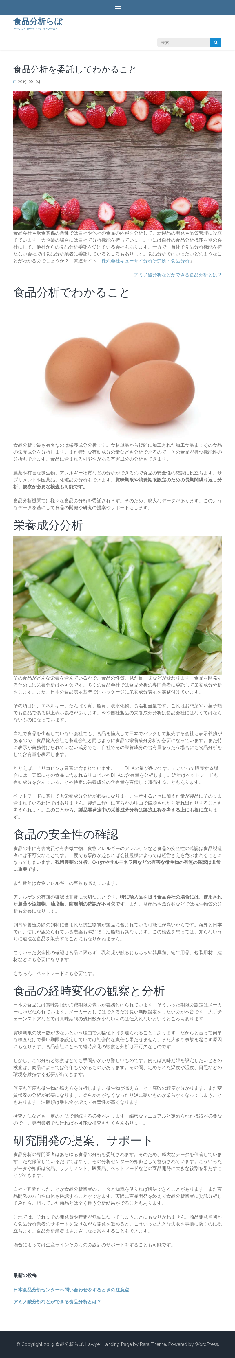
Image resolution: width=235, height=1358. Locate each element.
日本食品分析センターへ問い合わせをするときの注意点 (71, 1290)
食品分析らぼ (38, 21)
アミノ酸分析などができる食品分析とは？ (178, 274)
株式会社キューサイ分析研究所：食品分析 (145, 261)
